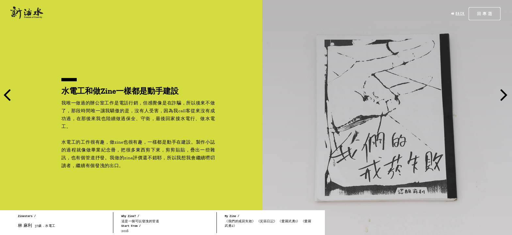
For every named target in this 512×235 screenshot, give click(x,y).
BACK (458, 13)
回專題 (485, 13)
